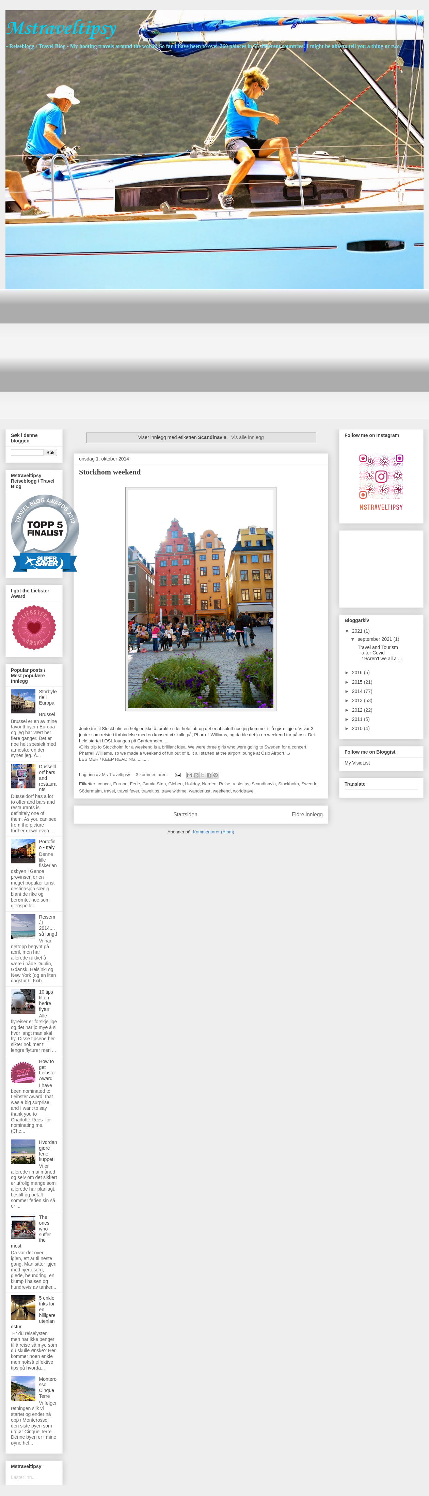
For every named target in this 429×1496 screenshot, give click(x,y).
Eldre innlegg (307, 814)
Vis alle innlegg (247, 437)
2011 (358, 719)
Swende (309, 783)
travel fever (128, 791)
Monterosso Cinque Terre (48, 1387)
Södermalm (90, 791)
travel (109, 791)
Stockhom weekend (110, 472)
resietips (241, 783)
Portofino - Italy (47, 844)
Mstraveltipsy (60, 29)
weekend (222, 791)
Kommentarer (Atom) (213, 831)
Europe (120, 783)
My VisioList (357, 763)
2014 (358, 691)
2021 (358, 631)
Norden (209, 783)
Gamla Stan (154, 783)
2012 (358, 710)
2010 (358, 728)
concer (104, 783)
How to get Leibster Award (47, 1070)
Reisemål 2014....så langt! (48, 925)
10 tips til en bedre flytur (46, 1000)
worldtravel (243, 791)
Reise (224, 783)
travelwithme (174, 791)
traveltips (150, 791)
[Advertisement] (64, 353)
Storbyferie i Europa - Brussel (48, 703)
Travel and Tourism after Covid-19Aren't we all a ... (379, 653)
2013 (358, 700)
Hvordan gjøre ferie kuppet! (48, 1150)
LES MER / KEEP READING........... (114, 759)
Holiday (192, 783)
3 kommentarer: (152, 774)
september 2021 (375, 639)
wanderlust (199, 791)
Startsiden (185, 814)
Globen (175, 783)
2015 (358, 682)
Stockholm (288, 783)
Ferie (135, 783)
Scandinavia (264, 783)
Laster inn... (23, 1477)
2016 (358, 672)
